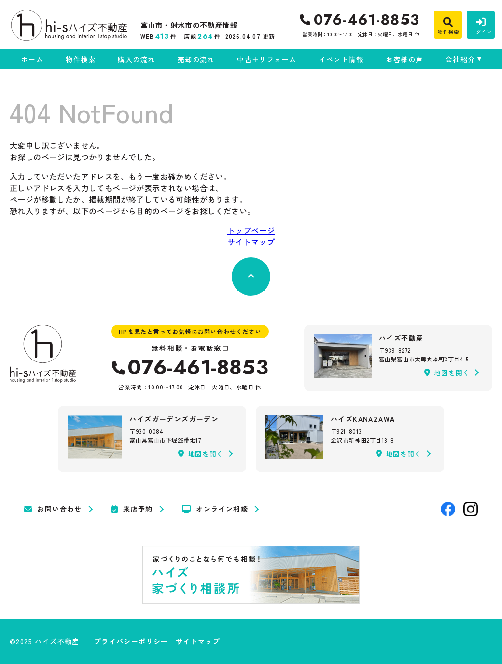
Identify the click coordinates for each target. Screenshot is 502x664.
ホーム (32, 59)
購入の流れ (136, 59)
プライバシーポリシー (131, 641)
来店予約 (132, 509)
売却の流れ (196, 59)
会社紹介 (460, 59)
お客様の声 (404, 59)
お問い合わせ (53, 509)
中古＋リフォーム (266, 59)
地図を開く (447, 372)
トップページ (251, 230)
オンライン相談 (215, 509)
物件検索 (81, 59)
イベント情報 (341, 59)
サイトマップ (251, 242)
